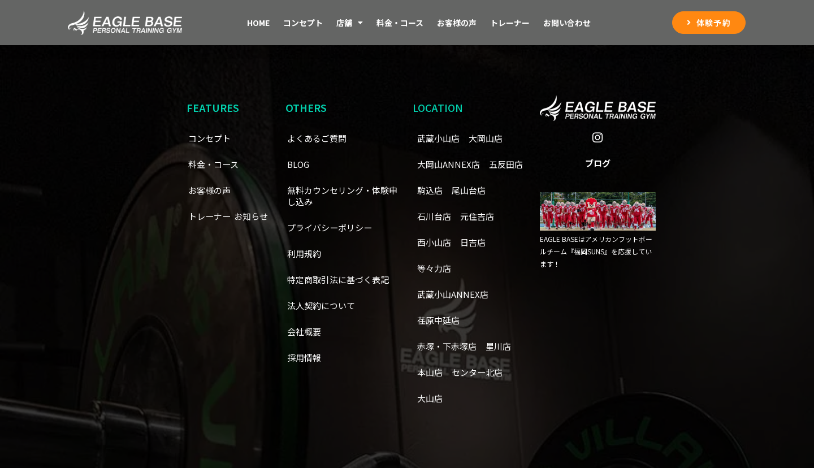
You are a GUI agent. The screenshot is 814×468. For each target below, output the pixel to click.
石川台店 (480, 216)
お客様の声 (457, 22)
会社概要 (305, 332)
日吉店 (430, 268)
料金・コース (399, 22)
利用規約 (305, 254)
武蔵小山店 (439, 138)
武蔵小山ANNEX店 (454, 294)
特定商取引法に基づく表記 (341, 280)
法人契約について (323, 306)
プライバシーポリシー (332, 228)
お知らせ (206, 242)
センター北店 (480, 372)
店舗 (349, 22)
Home (258, 22)
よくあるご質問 (318, 138)
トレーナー (510, 22)
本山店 (430, 372)
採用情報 (305, 358)
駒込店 (476, 190)
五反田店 (435, 190)
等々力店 (471, 268)
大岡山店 (489, 138)
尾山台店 (435, 216)
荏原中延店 (439, 320)
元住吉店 (435, 242)
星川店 (503, 346)
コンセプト (303, 22)
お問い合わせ (567, 22)
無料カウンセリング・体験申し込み (341, 196)
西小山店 (480, 242)
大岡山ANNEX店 (449, 164)
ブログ (598, 167)
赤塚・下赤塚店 (448, 346)
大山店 (430, 398)
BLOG (299, 164)
